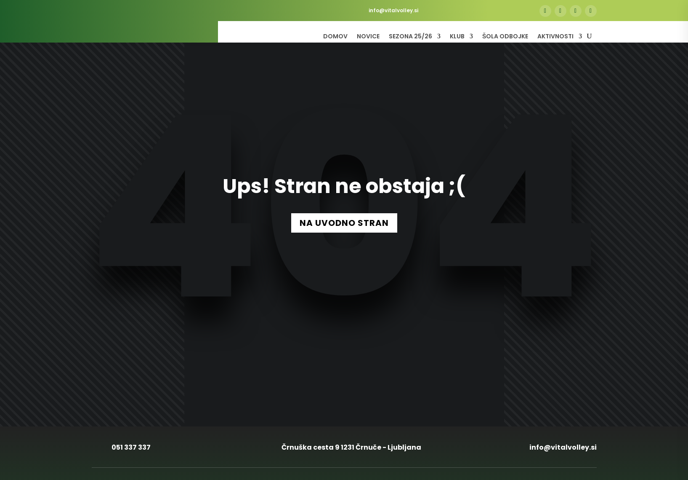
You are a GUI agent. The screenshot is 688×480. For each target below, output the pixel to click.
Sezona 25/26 (410, 36)
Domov (335, 36)
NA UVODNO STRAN (344, 223)
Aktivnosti (555, 36)
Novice (368, 36)
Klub (457, 36)
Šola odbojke (505, 36)
